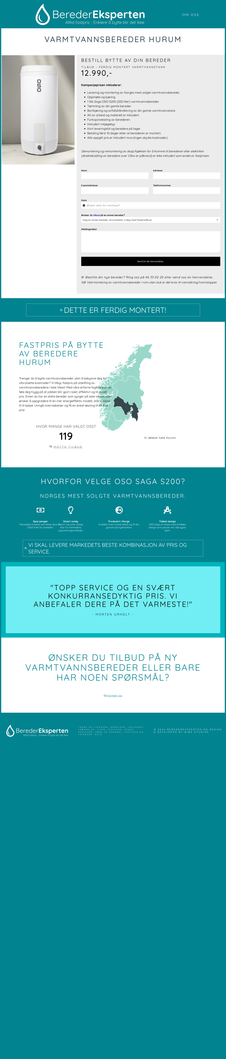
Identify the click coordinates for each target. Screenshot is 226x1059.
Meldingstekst (89, 229)
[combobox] (150, 220)
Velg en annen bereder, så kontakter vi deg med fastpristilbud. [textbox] (117, 219)
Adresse (157, 170)
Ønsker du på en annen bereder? (103, 215)
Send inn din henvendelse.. (150, 261)
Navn (84, 170)
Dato (84, 200)
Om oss (190, 15)
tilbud (96, 215)
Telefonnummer (162, 185)
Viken (101, 729)
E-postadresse (89, 185)
